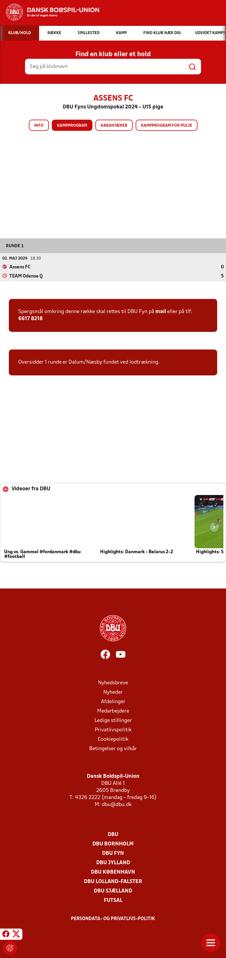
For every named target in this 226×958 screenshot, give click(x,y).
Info (39, 126)
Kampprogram (72, 126)
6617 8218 (30, 318)
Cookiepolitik (113, 739)
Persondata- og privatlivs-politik (113, 919)
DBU (113, 834)
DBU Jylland (113, 862)
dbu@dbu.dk (117, 804)
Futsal (113, 900)
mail (160, 311)
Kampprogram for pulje (166, 126)
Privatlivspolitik (113, 730)
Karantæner (114, 126)
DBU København (113, 872)
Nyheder (113, 692)
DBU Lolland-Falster (113, 881)
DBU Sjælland (113, 891)
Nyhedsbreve (113, 683)
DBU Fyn (113, 853)
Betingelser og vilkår (113, 748)
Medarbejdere (113, 711)
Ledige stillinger (113, 720)
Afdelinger (113, 701)
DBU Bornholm (113, 844)
